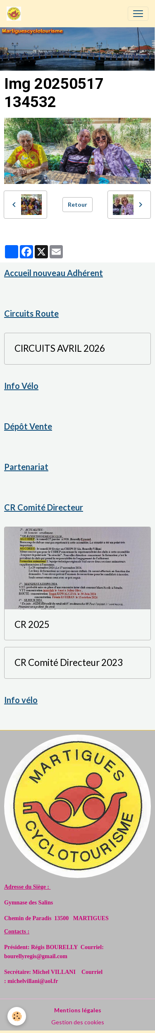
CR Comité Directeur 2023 (68, 662)
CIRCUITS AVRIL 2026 (59, 348)
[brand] (15, 14)
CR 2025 (32, 624)
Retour (77, 204)
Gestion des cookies (77, 1022)
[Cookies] (16, 1016)
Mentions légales (77, 1010)
